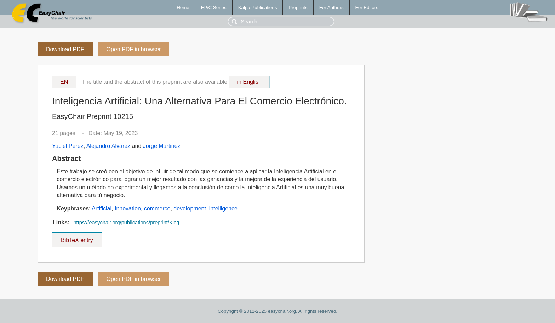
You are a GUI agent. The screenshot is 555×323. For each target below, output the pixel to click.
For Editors (366, 7)
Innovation (128, 209)
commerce (157, 209)
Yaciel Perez (68, 146)
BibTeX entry (77, 237)
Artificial (101, 209)
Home (183, 7)
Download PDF (65, 49)
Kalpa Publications (257, 7)
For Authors (331, 7)
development (189, 209)
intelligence (223, 209)
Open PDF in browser (134, 49)
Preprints (297, 7)
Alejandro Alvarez (108, 146)
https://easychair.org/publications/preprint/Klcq (126, 222)
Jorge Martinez (162, 146)
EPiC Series (214, 7)
